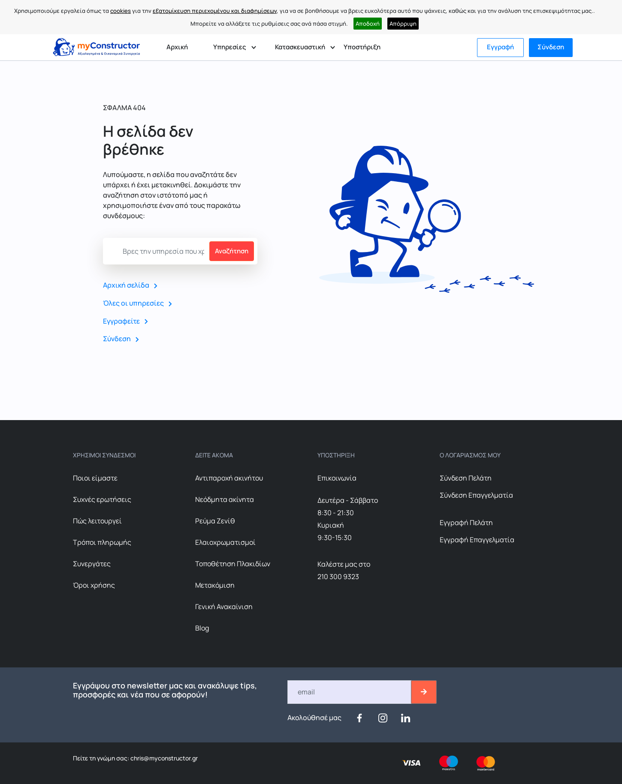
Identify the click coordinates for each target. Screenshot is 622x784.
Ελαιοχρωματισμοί (225, 542)
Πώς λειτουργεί (97, 521)
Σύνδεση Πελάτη (466, 478)
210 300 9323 (338, 576)
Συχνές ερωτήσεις (102, 499)
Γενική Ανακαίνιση (224, 606)
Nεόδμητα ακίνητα (224, 499)
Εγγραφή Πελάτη (466, 522)
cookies (120, 11)
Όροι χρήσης (94, 585)
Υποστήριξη (362, 46)
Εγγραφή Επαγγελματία (477, 539)
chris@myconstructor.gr (163, 758)
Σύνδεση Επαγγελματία (476, 495)
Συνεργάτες (92, 563)
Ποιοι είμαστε (95, 478)
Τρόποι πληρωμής (102, 542)
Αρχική (177, 46)
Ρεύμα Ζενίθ (215, 521)
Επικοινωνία (336, 478)
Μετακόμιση (215, 585)
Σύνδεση (550, 46)
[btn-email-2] (424, 692)
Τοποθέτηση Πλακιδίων (232, 563)
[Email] (349, 692)
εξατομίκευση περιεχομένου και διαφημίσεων (215, 11)
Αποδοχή (368, 23)
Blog (202, 628)
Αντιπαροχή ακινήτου (229, 478)
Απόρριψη (403, 23)
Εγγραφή (500, 46)
